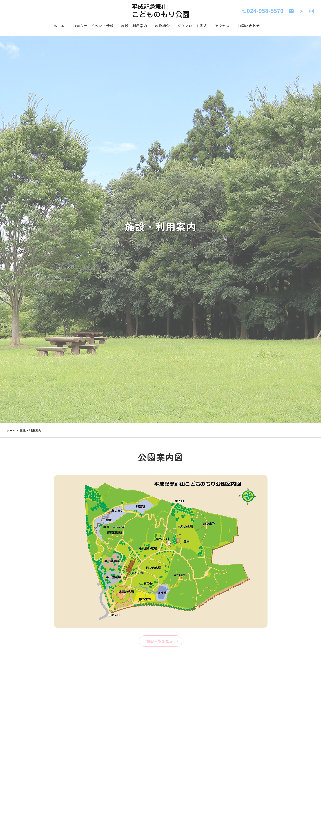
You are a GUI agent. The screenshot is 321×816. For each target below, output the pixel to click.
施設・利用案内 (132, 26)
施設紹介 (162, 26)
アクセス (229, 26)
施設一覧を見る (159, 649)
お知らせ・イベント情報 (86, 26)
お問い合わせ (257, 26)
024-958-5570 (262, 11)
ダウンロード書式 (196, 26)
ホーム (49, 26)
